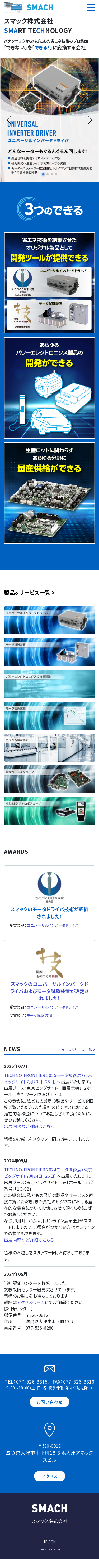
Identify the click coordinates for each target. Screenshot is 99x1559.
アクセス (49, 1476)
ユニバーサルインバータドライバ (52, 925)
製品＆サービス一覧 (29, 592)
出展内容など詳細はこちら (29, 1126)
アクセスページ (31, 1302)
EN (53, 1541)
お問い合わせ (49, 1402)
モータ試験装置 (39, 1015)
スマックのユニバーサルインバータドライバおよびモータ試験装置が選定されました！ (49, 990)
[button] (43, 174)
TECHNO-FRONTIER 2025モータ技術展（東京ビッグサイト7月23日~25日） (48, 1078)
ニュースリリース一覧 (76, 1049)
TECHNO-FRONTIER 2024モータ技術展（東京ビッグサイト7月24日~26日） (48, 1172)
